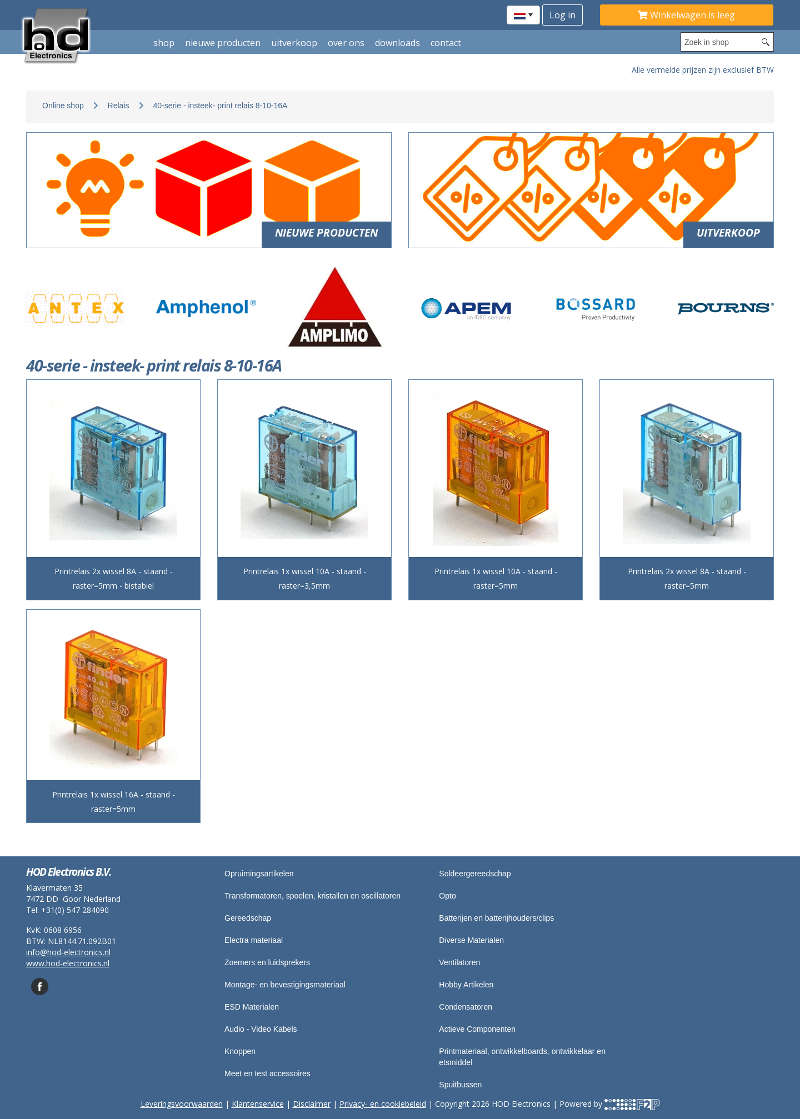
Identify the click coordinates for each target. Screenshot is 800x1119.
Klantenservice (258, 1103)
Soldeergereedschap (475, 873)
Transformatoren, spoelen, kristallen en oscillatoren (312, 895)
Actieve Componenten (477, 1029)
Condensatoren (465, 1006)
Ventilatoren (459, 962)
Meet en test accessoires (267, 1073)
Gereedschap (247, 918)
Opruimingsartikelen (259, 873)
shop (163, 43)
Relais (118, 105)
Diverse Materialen (471, 940)
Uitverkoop (294, 43)
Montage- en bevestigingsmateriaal (285, 984)
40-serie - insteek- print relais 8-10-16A (220, 105)
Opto (447, 895)
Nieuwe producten (223, 43)
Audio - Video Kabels (260, 1029)
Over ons (346, 43)
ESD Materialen (251, 1006)
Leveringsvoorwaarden (182, 1103)
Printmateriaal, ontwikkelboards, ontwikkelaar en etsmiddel (522, 1057)
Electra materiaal (253, 940)
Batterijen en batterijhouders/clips (496, 918)
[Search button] (765, 42)
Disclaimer (312, 1103)
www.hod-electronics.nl (67, 963)
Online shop (63, 105)
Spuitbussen (460, 1084)
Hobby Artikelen (466, 984)
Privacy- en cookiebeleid (382, 1103)
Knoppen (240, 1051)
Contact (446, 43)
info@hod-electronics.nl (68, 952)
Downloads (397, 43)
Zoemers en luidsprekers (267, 962)
